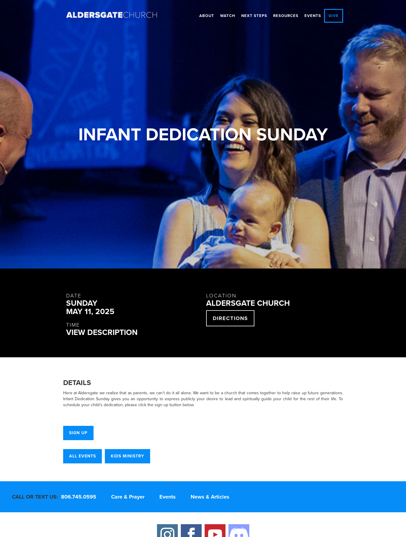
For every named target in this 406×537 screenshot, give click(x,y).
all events (82, 456)
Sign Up (78, 433)
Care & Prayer (127, 496)
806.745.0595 (78, 496)
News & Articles (210, 496)
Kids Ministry (127, 456)
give (334, 15)
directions (230, 318)
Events (312, 15)
